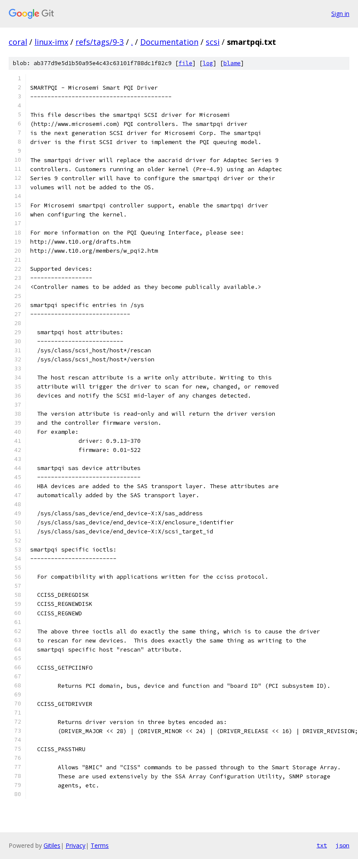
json (342, 845)
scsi (213, 42)
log (208, 63)
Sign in (340, 13)
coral (18, 42)
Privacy (75, 845)
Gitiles (52, 845)
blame (232, 63)
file (185, 63)
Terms (100, 845)
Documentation (169, 42)
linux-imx (51, 42)
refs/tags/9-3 (99, 42)
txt (322, 845)
